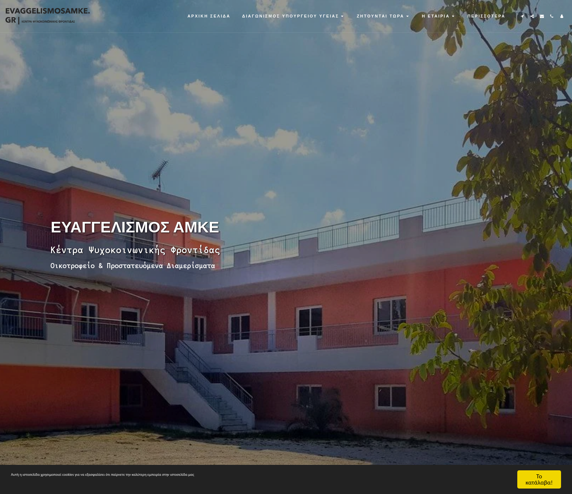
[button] (294, 16)
